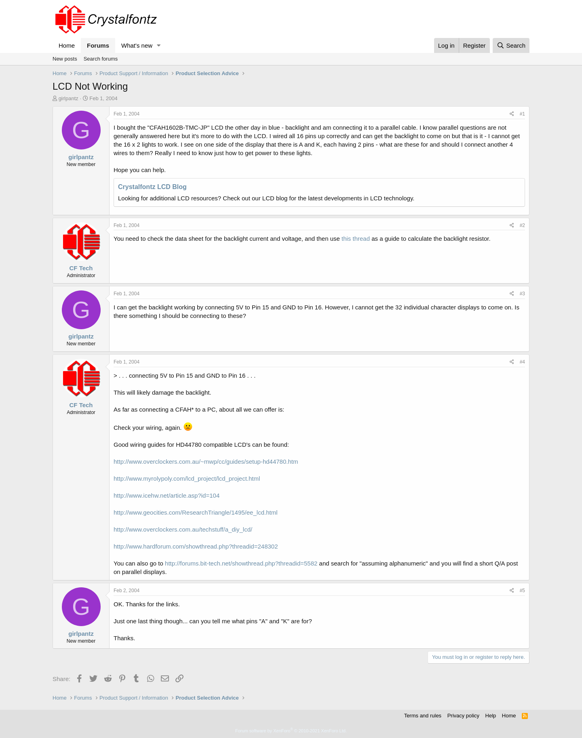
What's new (136, 45)
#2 (522, 225)
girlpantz (68, 98)
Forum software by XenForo (291, 730)
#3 (522, 293)
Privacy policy (463, 716)
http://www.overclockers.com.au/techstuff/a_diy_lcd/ (183, 529)
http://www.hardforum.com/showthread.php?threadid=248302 (196, 546)
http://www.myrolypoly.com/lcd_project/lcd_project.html (187, 478)
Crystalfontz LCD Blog (152, 186)
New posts (65, 59)
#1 (522, 114)
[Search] (511, 45)
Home (67, 45)
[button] (158, 45)
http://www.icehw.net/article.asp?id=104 (166, 495)
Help (490, 716)
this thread (356, 238)
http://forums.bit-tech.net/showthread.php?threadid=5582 (241, 563)
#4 (522, 362)
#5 (522, 590)
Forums (98, 45)
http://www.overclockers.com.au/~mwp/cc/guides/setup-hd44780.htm (206, 461)
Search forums (101, 59)
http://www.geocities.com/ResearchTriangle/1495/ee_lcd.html (195, 512)
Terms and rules (422, 716)
